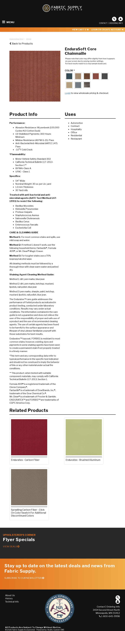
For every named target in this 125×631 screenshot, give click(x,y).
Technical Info (12, 601)
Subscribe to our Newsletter (24, 578)
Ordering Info (116, 23)
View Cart (80, 29)
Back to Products (21, 43)
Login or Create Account (107, 29)
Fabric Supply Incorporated (23, 630)
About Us (10, 595)
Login (68, 93)
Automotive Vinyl (16, 39)
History (9, 598)
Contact (103, 23)
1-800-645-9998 (109, 616)
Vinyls (28, 39)
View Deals (11, 546)
